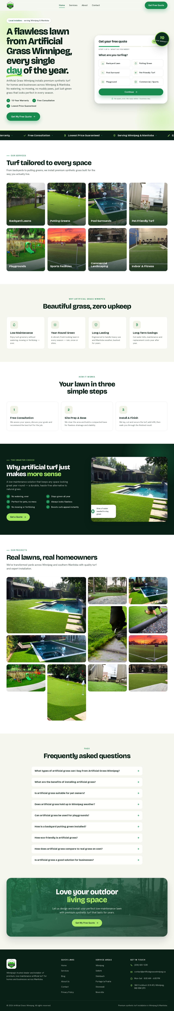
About (85, 5)
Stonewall (100, 986)
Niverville (100, 992)
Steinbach (100, 976)
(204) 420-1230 (141, 965)
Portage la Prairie (103, 981)
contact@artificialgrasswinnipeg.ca (150, 971)
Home (62, 5)
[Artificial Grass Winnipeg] (10, 5)
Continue (131, 91)
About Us (65, 981)
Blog (63, 976)
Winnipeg (100, 965)
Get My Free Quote (23, 116)
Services (73, 5)
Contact (96, 5)
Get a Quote (18, 516)
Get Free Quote (156, 5)
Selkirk (99, 970)
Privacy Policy (67, 992)
